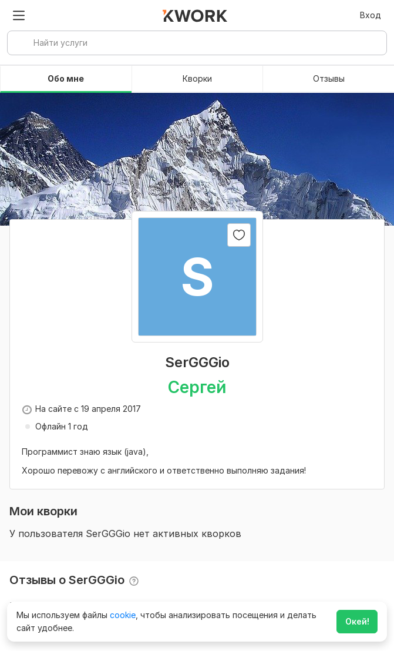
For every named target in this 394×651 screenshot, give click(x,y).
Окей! (357, 621)
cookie (123, 615)
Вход (370, 15)
